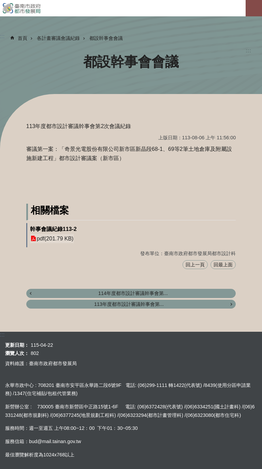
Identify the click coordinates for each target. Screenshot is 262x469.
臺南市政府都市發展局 (131, 8)
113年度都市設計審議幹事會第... (129, 304)
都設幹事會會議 (106, 38)
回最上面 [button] (223, 264)
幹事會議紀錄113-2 (53, 229)
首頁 (22, 38)
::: (248, 50)
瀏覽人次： (17, 353)
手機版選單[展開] (254, 8)
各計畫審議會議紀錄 (58, 38)
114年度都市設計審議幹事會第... (133, 293)
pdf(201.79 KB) (55, 238)
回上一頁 (195, 264)
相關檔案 (50, 210)
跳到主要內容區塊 (3, 3)
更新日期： (17, 345)
